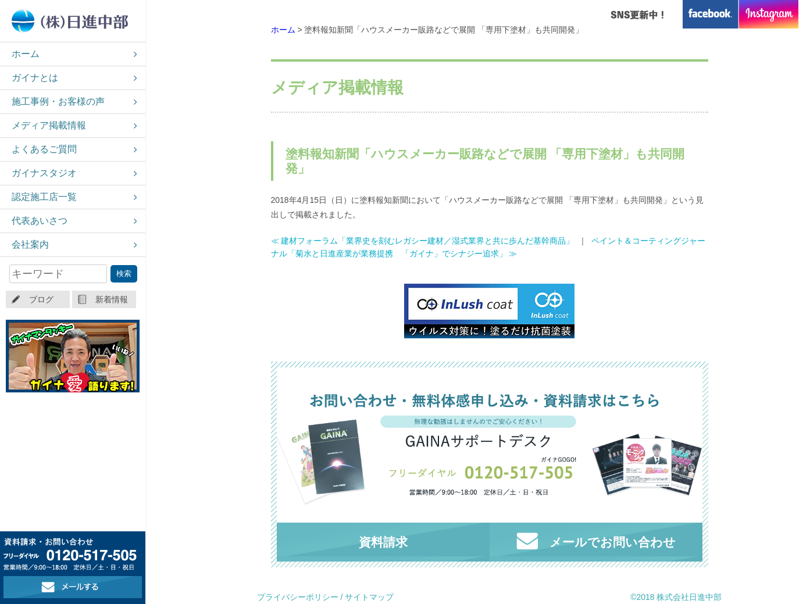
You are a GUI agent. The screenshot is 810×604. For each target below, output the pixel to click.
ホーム (26, 54)
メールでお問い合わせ (596, 540)
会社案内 (30, 244)
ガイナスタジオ (44, 173)
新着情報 (111, 299)
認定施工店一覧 (44, 197)
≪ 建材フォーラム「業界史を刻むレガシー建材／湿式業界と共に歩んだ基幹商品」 (423, 240)
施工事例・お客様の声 (58, 101)
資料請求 (383, 542)
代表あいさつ (39, 221)
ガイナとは (35, 78)
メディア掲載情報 (49, 125)
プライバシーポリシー (297, 597)
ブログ (41, 299)
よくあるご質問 (44, 149)
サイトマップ (369, 597)
